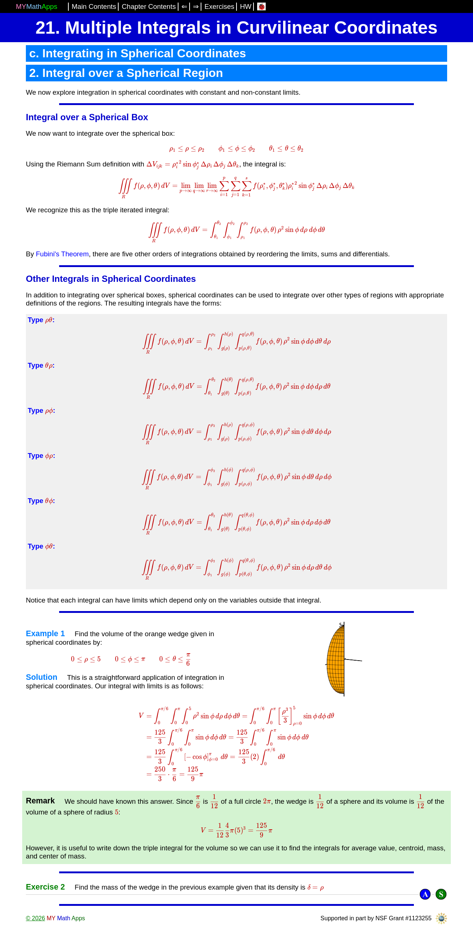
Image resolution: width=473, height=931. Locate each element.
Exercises (219, 6)
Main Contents (94, 6)
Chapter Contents (149, 6)
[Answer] (425, 894)
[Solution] (441, 894)
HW (245, 6)
